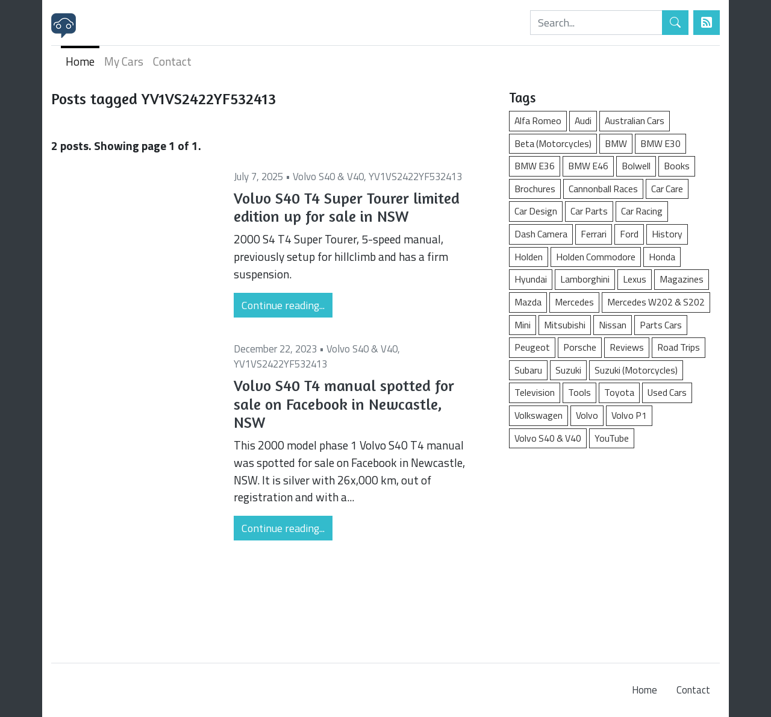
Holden (528, 256)
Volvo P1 (629, 415)
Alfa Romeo (537, 120)
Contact (172, 61)
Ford (629, 234)
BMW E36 (534, 165)
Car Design (535, 211)
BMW (616, 143)
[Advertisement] (614, 549)
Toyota (619, 392)
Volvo (587, 415)
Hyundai (530, 279)
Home (80, 61)
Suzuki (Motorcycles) (636, 370)
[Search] (596, 22)
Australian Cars (634, 120)
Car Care (667, 188)
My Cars (123, 61)
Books (677, 165)
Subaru (528, 370)
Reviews (627, 347)
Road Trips (678, 347)
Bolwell (636, 165)
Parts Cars (661, 325)
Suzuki (568, 370)
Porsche (579, 347)
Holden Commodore (595, 256)
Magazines (682, 279)
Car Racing (642, 211)
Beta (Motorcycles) (553, 143)
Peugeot (532, 347)
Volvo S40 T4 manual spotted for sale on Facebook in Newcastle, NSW (344, 403)
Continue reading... (283, 305)
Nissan (612, 325)
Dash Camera (540, 234)
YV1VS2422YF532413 (415, 176)
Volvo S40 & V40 (328, 176)
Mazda (528, 302)
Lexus (634, 279)
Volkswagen (538, 415)
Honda (662, 256)
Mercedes (574, 302)
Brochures (534, 188)
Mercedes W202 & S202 (656, 302)
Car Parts (589, 211)
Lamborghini (585, 279)
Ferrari (594, 234)
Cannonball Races (603, 188)
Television (534, 392)
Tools (579, 392)
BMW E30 (660, 143)
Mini (522, 325)
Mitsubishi (564, 325)
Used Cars (667, 392)
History (667, 234)
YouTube (612, 438)
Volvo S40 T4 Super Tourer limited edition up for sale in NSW (347, 207)
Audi (583, 120)
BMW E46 (588, 165)
